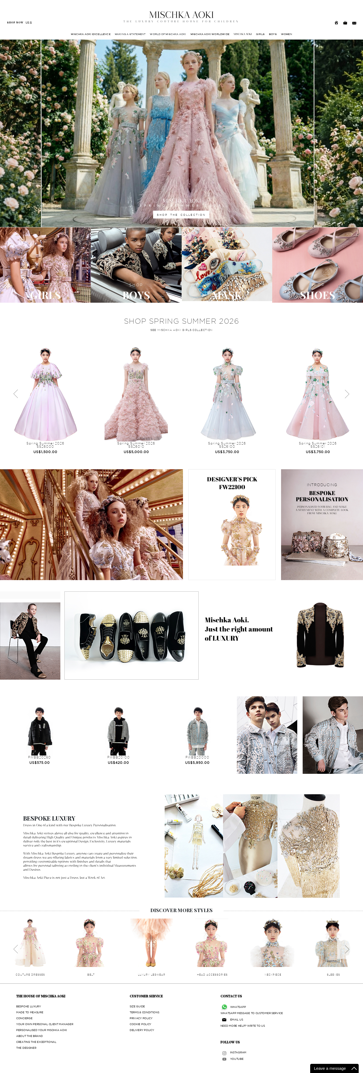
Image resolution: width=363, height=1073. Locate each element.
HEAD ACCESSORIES (212, 974)
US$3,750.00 (227, 452)
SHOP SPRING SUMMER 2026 (181, 321)
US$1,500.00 (45, 452)
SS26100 (227, 446)
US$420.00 (118, 762)
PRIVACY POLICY (141, 1018)
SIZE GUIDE (137, 1006)
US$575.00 (39, 762)
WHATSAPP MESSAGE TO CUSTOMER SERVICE (251, 1013)
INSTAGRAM (238, 1052)
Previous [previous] (16, 394)
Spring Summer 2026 (45, 443)
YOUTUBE (237, 1058)
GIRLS (260, 34)
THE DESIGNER (26, 1047)
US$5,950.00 (197, 762)
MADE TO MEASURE (29, 1012)
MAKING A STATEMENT (130, 34)
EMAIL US (236, 1019)
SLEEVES (333, 974)
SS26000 (45, 446)
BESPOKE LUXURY (28, 1006)
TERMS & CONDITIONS (144, 1012)
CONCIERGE (24, 1018)
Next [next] (346, 394)
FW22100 (232, 487)
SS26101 (317, 446)
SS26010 (136, 446)
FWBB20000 (197, 757)
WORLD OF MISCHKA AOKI (168, 34)
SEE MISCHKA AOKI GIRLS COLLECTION (181, 330)
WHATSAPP (238, 1006)
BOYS (273, 34)
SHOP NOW (15, 22)
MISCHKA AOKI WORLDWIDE (210, 34)
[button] (27, 133)
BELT (91, 974)
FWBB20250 (39, 757)
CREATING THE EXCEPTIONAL (36, 1041)
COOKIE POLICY (140, 1024)
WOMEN (286, 34)
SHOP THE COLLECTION (181, 214)
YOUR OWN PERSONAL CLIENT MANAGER (44, 1024)
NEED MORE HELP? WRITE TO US (242, 1025)
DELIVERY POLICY (142, 1030)
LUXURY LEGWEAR (151, 974)
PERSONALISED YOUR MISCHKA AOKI (41, 1030)
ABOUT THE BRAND (29, 1036)
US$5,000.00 (136, 452)
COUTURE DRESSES (30, 974)
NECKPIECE (273, 974)
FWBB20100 (118, 757)
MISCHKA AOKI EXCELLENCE (90, 34)
